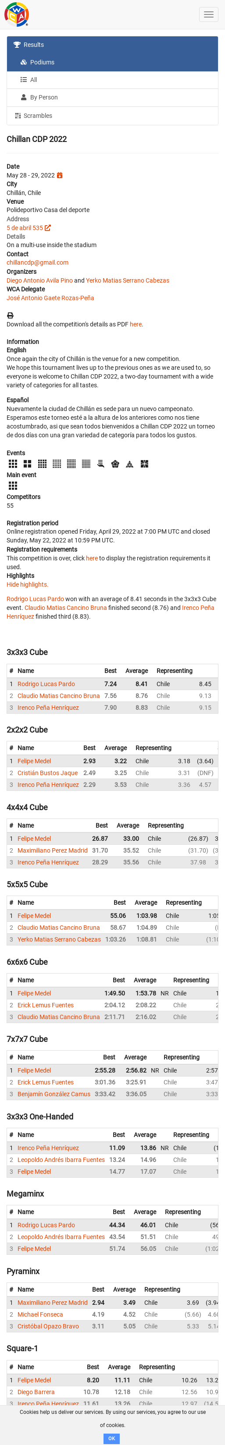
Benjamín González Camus (54, 1094)
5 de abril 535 (25, 227)
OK (111, 1438)
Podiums (37, 62)
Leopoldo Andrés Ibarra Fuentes (61, 1159)
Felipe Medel (34, 761)
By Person (39, 97)
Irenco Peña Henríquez (48, 707)
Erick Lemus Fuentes (46, 1005)
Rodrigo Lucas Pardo (35, 598)
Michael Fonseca (40, 1314)
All (28, 79)
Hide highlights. (28, 584)
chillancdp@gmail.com (37, 262)
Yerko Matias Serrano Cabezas (127, 280)
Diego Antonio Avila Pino (40, 280)
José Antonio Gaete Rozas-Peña (50, 297)
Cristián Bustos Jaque (48, 772)
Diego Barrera (36, 1391)
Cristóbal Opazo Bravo (48, 1326)
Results (29, 44)
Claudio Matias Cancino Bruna (66, 607)
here (136, 324)
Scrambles (33, 115)
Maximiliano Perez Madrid (53, 850)
